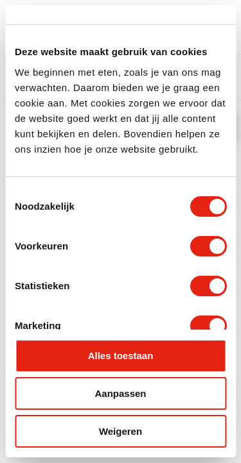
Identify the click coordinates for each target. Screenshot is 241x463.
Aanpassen (120, 393)
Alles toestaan (121, 355)
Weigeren (120, 431)
